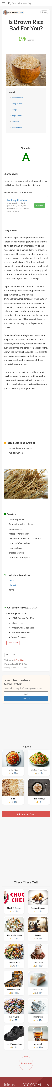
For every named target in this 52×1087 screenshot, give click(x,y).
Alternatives (17, 127)
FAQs (14, 110)
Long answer (17, 103)
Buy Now (39, 205)
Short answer (17, 98)
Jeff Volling (19, 660)
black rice (13, 585)
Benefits (15, 121)
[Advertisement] (26, 410)
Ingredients (17, 116)
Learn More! (13, 643)
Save (44, 12)
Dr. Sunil (20, 12)
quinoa (12, 580)
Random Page (26, 814)
